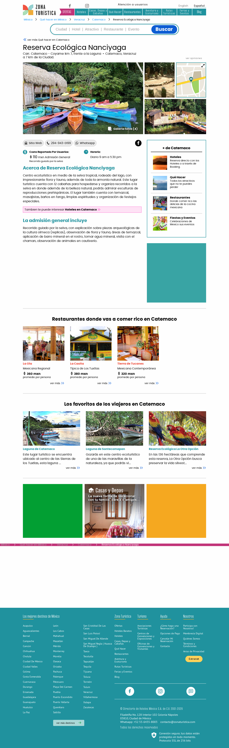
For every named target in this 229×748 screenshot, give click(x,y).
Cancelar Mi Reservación (166, 640)
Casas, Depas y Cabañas (98, 12)
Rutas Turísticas (169, 12)
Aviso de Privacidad (193, 651)
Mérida (57, 646)
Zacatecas (88, 707)
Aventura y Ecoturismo (152, 12)
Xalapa (87, 702)
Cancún (27, 646)
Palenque (58, 676)
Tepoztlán (88, 661)
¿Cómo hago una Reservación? (169, 627)
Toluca (86, 676)
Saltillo (57, 712)
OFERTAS (67, 12)
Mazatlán (58, 641)
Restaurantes (132, 12)
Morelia (57, 656)
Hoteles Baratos (123, 631)
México (28, 19)
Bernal (26, 636)
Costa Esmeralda (32, 676)
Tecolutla (88, 656)
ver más (73, 468)
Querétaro (58, 707)
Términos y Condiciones (189, 645)
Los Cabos (58, 631)
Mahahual (58, 636)
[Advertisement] (53, 510)
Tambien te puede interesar (63, 209)
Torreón (87, 681)
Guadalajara (29, 697)
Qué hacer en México (53, 19)
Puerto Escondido (62, 697)
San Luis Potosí (91, 633)
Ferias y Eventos (184, 12)
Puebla (56, 692)
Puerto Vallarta (61, 702)
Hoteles (81, 12)
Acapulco (28, 625)
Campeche (28, 641)
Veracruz (79, 19)
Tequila (87, 666)
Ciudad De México (33, 661)
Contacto (165, 646)
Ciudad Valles (30, 666)
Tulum (86, 687)
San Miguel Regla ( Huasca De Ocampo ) (97, 645)
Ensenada (28, 692)
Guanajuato (29, 702)
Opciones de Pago (170, 633)
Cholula (27, 656)
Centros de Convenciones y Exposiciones (145, 636)
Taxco (86, 651)
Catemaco (99, 19)
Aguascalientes (31, 631)
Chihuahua (29, 651)
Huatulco (28, 707)
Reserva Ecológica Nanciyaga (131, 19)
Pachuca (57, 671)
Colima (26, 671)
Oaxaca (57, 661)
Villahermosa (90, 697)
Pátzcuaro (58, 681)
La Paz (26, 712)
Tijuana (87, 671)
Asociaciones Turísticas (144, 627)
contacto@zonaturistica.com (177, 722)
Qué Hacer (115, 12)
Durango (27, 686)
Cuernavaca (29, 681)
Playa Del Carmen (62, 686)
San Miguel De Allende (95, 638)
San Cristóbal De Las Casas (94, 627)
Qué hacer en (48, 40)
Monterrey (58, 651)
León (55, 625)
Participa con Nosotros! (190, 627)
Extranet (194, 658)
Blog (199, 12)
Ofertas (118, 625)
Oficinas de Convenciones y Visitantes (145, 646)
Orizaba (57, 666)
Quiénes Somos (191, 638)
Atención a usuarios (133, 4)
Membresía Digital (193, 633)
